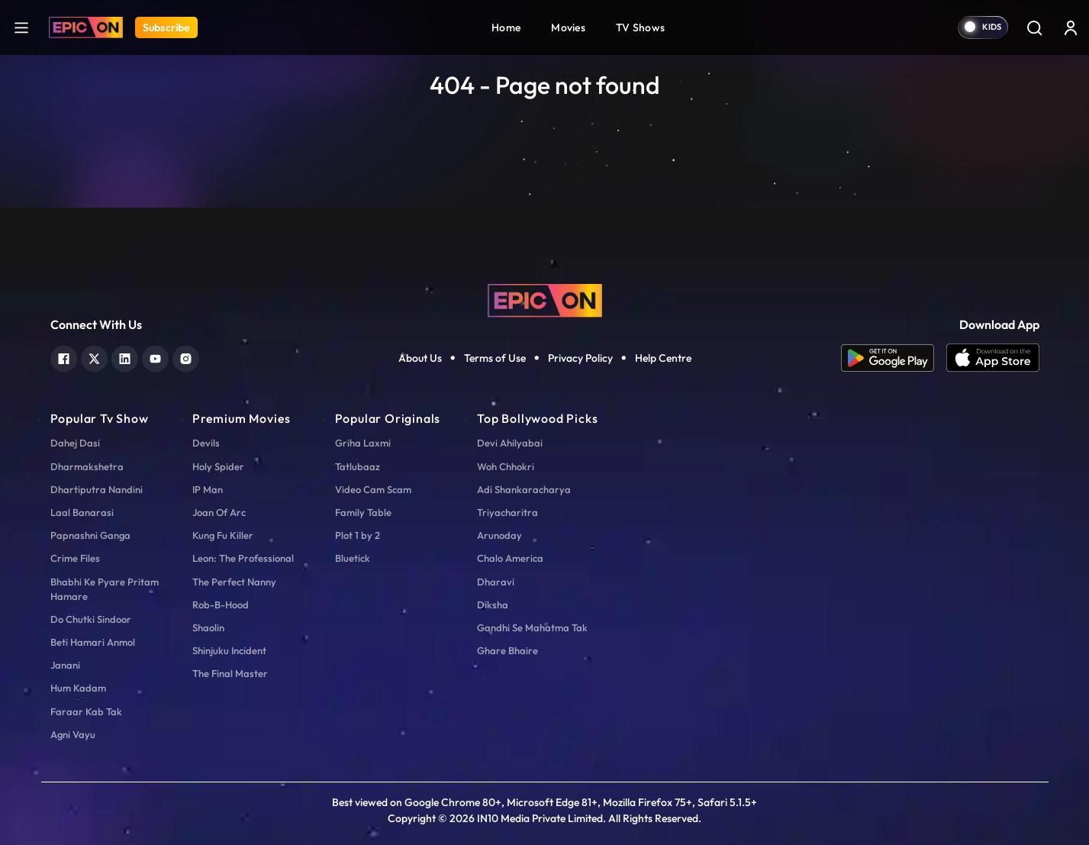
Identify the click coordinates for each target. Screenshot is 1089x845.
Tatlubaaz (357, 466)
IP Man (207, 489)
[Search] (1034, 27)
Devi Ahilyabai (510, 443)
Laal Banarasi (82, 512)
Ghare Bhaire (507, 650)
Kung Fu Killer (222, 535)
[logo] (545, 299)
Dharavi (495, 582)
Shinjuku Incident (229, 650)
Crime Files (75, 558)
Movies (568, 27)
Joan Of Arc (219, 512)
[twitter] (94, 356)
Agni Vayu (72, 734)
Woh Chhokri (505, 466)
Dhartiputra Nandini (96, 489)
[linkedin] (124, 356)
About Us (420, 358)
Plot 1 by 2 (357, 535)
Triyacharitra (507, 512)
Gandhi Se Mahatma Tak (532, 627)
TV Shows (640, 27)
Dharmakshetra (87, 466)
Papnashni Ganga (90, 535)
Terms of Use (495, 358)
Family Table (363, 512)
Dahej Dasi (75, 443)
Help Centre (663, 358)
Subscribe (166, 27)
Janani (65, 665)
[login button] (1071, 27)
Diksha (492, 604)
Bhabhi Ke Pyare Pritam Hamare (104, 589)
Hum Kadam (78, 688)
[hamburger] (21, 27)
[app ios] (992, 358)
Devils (206, 443)
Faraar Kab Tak (86, 711)
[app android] (893, 358)
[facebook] (63, 356)
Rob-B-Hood (220, 604)
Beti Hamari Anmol (92, 642)
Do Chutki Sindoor (90, 619)
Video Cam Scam (373, 489)
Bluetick (352, 558)
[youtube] (155, 356)
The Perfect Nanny (234, 582)
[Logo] (86, 27)
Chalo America (510, 558)
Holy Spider (218, 466)
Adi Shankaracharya (524, 489)
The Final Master (230, 673)
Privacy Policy (580, 358)
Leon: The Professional (243, 558)
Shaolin (208, 627)
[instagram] (185, 356)
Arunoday (499, 535)
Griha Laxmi (363, 443)
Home (505, 27)
